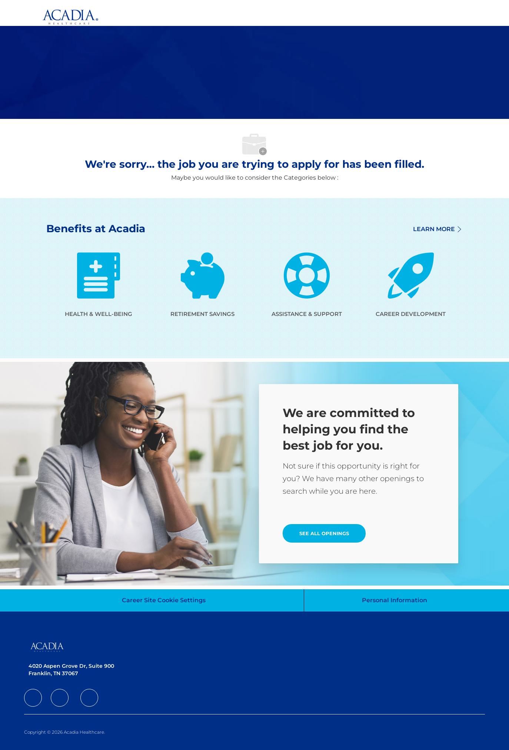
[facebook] (33, 698)
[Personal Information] (395, 600)
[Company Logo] (65, 12)
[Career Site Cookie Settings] (163, 600)
